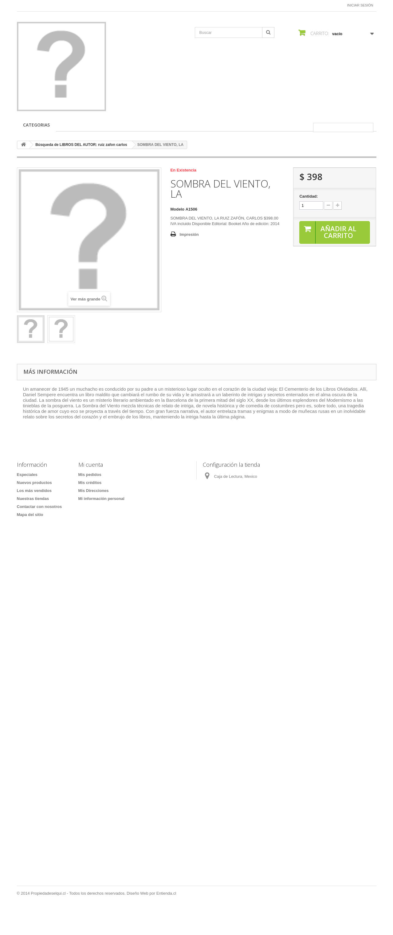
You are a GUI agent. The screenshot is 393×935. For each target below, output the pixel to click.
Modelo (178, 209)
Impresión (189, 234)
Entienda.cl (166, 918)
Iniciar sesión (360, 5)
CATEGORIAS (36, 125)
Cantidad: (308, 196)
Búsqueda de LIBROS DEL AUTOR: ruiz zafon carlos (81, 145)
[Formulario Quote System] (197, 713)
